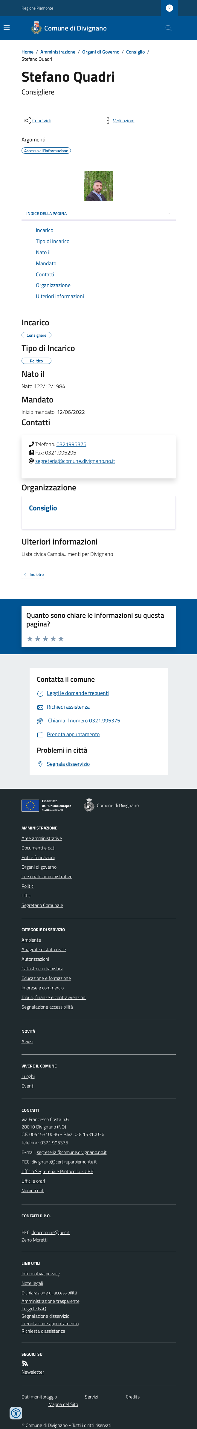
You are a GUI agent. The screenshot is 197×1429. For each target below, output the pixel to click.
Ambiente (31, 939)
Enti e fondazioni (38, 857)
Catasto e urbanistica (42, 968)
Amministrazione (57, 51)
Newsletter (33, 1371)
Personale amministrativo (47, 876)
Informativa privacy (41, 1273)
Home (27, 51)
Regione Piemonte (37, 8)
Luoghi (28, 1076)
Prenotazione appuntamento (50, 1323)
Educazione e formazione (46, 978)
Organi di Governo (100, 51)
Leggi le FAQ (34, 1308)
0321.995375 (54, 1142)
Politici (28, 886)
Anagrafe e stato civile (44, 949)
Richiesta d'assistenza (43, 1331)
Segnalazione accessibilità (47, 1006)
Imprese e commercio (43, 987)
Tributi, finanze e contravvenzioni (54, 997)
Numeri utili (33, 1190)
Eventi (28, 1085)
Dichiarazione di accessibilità (49, 1292)
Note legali (32, 1283)
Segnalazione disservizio (45, 1316)
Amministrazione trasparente (51, 1301)
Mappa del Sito (63, 1404)
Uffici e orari (33, 1180)
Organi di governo (39, 866)
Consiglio (135, 51)
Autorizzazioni (35, 959)
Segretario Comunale (42, 905)
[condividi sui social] (37, 120)
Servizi (91, 1396)
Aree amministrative (42, 838)
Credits (133, 1396)
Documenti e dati (38, 847)
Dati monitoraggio (39, 1396)
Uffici (26, 895)
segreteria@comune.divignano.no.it (75, 461)
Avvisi (27, 1041)
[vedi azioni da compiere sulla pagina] (119, 120)
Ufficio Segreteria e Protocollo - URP (57, 1171)
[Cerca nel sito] (165, 28)
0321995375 (71, 444)
